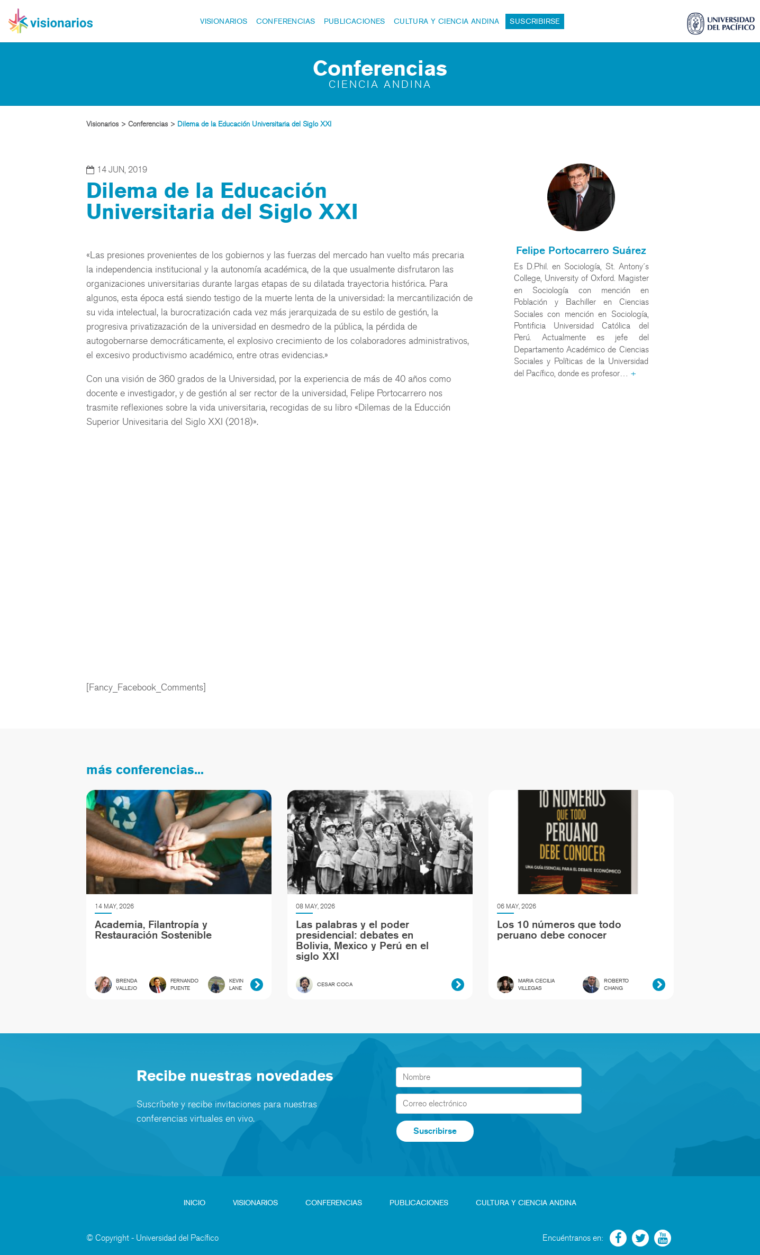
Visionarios (223, 21)
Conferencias (285, 21)
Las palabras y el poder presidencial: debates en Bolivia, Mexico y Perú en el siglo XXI (362, 940)
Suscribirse (534, 21)
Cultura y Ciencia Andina (447, 21)
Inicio (194, 1202)
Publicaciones (354, 21)
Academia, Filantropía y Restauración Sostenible (153, 929)
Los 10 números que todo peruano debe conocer (559, 929)
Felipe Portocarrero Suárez (581, 250)
